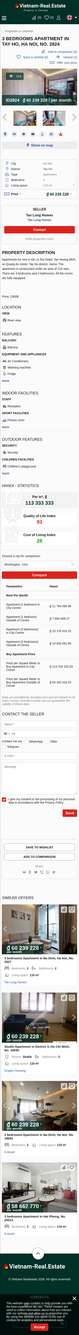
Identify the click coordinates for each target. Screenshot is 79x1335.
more (5, 380)
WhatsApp (36, 741)
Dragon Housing (14, 1070)
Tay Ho (47, 169)
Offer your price (67, 62)
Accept (39, 1327)
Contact (39, 230)
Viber (53, 741)
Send (70, 813)
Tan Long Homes (39, 220)
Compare (39, 575)
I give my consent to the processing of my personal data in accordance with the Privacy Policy (41, 800)
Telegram (13, 746)
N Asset (9, 1152)
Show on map (42, 145)
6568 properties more (39, 239)
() (39, 17)
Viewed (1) (70, 57)
